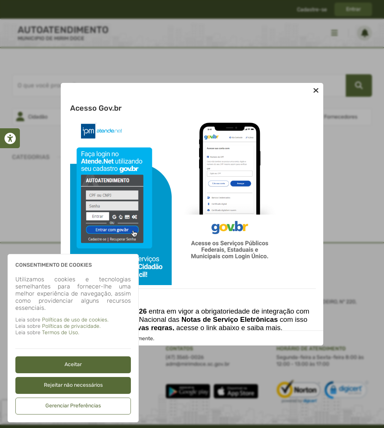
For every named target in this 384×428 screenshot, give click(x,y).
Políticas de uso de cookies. (75, 320)
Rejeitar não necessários (73, 385)
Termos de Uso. (60, 332)
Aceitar (73, 364)
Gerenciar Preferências (73, 405)
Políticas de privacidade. (71, 326)
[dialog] (73, 338)
